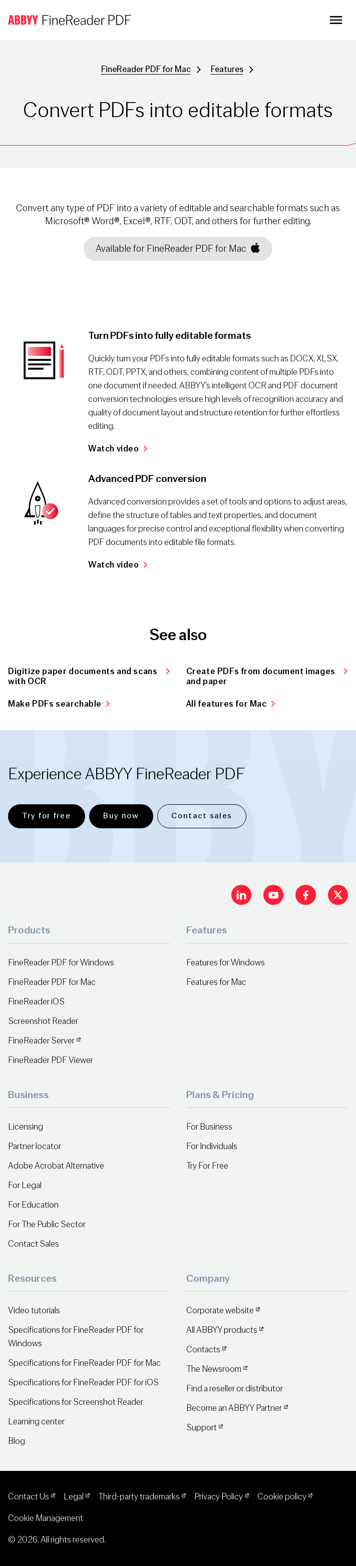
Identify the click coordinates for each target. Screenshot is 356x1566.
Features (227, 69)
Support (201, 1427)
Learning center (36, 1421)
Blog (16, 1441)
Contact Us (28, 1496)
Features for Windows (225, 962)
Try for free (46, 816)
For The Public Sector (47, 1224)
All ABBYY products (221, 1330)
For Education (33, 1205)
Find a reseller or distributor (234, 1388)
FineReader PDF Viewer (50, 1060)
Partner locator (34, 1146)
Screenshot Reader (43, 1021)
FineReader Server (41, 1040)
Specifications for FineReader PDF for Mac (84, 1363)
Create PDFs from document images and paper (267, 676)
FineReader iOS (36, 1001)
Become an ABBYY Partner (234, 1408)
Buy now (121, 816)
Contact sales (201, 816)
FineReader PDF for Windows (61, 962)
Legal (74, 1496)
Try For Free (207, 1166)
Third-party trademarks (139, 1496)
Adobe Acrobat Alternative (56, 1166)
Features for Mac (216, 982)
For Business (209, 1127)
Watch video (117, 448)
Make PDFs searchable (59, 704)
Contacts (203, 1349)
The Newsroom (213, 1369)
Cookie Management (45, 1518)
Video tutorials (34, 1310)
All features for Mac (230, 704)
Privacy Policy (218, 1496)
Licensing (25, 1127)
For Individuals (211, 1146)
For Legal (25, 1185)
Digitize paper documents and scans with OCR (89, 676)
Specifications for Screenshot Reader (75, 1402)
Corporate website (220, 1310)
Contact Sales (33, 1244)
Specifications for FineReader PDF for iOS (83, 1382)
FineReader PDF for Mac (146, 69)
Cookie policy (281, 1496)
